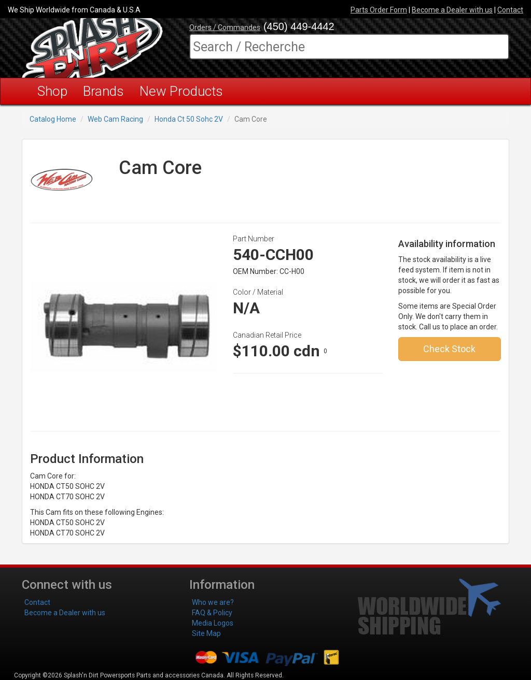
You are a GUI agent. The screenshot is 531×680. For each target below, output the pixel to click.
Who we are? (213, 602)
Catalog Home (53, 119)
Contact (510, 10)
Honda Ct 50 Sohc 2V (189, 119)
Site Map (206, 633)
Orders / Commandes (224, 27)
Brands (103, 91)
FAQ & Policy (212, 613)
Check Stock (449, 348)
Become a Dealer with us (452, 10)
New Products (181, 91)
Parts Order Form (379, 10)
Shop (52, 91)
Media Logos (212, 623)
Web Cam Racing (115, 119)
